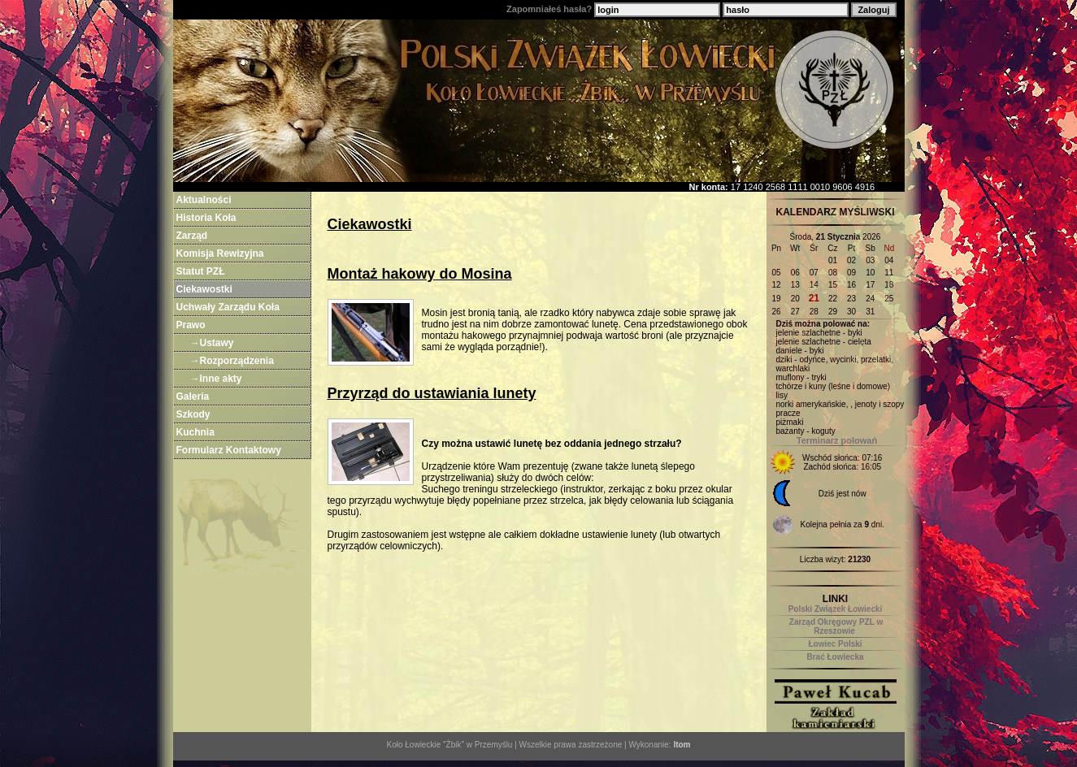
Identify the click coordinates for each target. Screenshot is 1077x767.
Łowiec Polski (835, 643)
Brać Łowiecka (834, 656)
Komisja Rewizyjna (220, 253)
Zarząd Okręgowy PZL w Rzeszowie (836, 626)
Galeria (193, 396)
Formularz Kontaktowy (228, 450)
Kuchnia (195, 432)
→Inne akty (216, 378)
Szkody (193, 414)
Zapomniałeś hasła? (549, 9)
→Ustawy (212, 343)
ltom (681, 744)
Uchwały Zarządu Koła (228, 307)
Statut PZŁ (200, 271)
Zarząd (192, 235)
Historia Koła (206, 217)
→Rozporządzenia (232, 360)
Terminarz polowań (837, 440)
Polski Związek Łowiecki (835, 608)
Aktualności (204, 200)
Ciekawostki (204, 289)
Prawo (191, 325)
